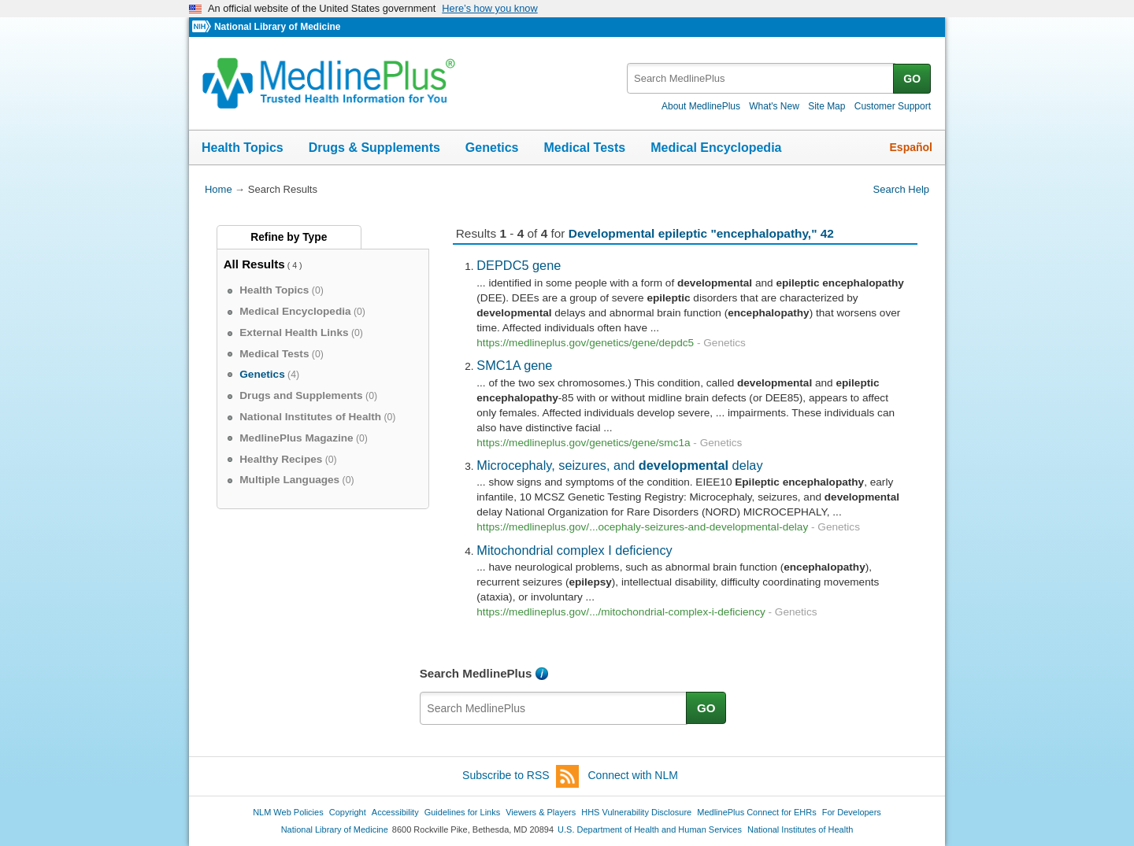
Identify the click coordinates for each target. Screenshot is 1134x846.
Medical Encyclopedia (715, 147)
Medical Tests (584, 147)
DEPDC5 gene (518, 265)
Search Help (901, 189)
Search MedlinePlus (476, 673)
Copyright (347, 812)
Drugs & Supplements (374, 147)
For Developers (851, 812)
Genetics (492, 147)
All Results (254, 264)
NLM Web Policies (288, 812)
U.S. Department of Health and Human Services (650, 829)
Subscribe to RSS (520, 776)
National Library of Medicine (277, 26)
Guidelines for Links (462, 812)
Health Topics (243, 147)
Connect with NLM (633, 775)
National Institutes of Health (800, 829)
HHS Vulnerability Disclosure (636, 812)
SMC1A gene (514, 365)
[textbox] (761, 78)
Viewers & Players (541, 812)
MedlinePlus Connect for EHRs (756, 812)
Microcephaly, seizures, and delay (619, 465)
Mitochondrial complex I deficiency (574, 550)
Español (911, 147)
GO (912, 78)
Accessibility (395, 812)
